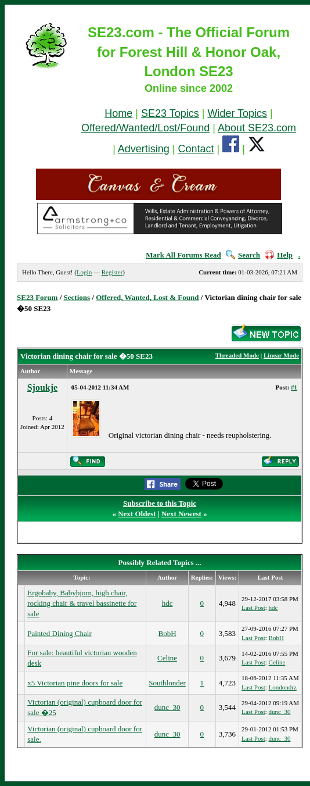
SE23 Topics (170, 113)
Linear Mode (281, 355)
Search (243, 255)
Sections (77, 297)
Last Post (253, 607)
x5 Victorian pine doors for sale (74, 682)
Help (279, 255)
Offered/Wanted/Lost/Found (145, 128)
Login (84, 272)
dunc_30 (167, 707)
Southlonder (167, 682)
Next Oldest (137, 513)
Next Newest (181, 513)
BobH (167, 633)
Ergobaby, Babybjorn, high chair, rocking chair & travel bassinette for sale (81, 603)
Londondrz (283, 687)
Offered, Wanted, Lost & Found (147, 297)
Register (112, 272)
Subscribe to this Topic (159, 503)
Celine (167, 657)
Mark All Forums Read (183, 255)
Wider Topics (237, 113)
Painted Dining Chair (59, 633)
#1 (294, 387)
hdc (167, 603)
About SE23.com (257, 128)
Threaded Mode (237, 355)
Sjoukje (42, 387)
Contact (196, 149)
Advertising (144, 149)
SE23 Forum (37, 297)
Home (118, 113)
